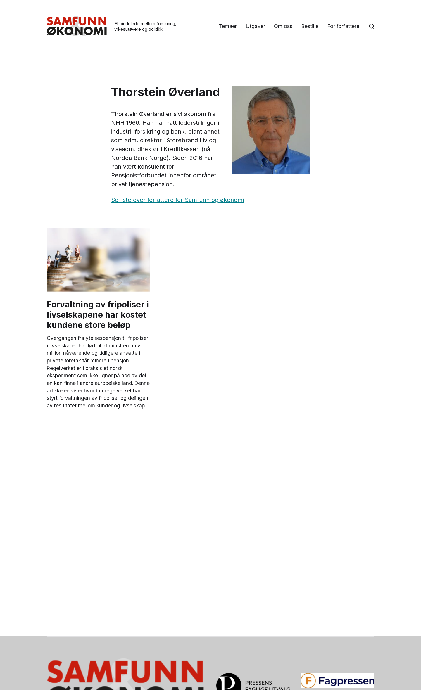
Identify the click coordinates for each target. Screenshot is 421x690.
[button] (372, 26)
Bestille (350, 21)
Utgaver (296, 21)
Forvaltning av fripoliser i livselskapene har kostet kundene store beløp (98, 315)
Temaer (269, 21)
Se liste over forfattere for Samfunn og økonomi (177, 200)
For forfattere (343, 31)
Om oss (324, 21)
